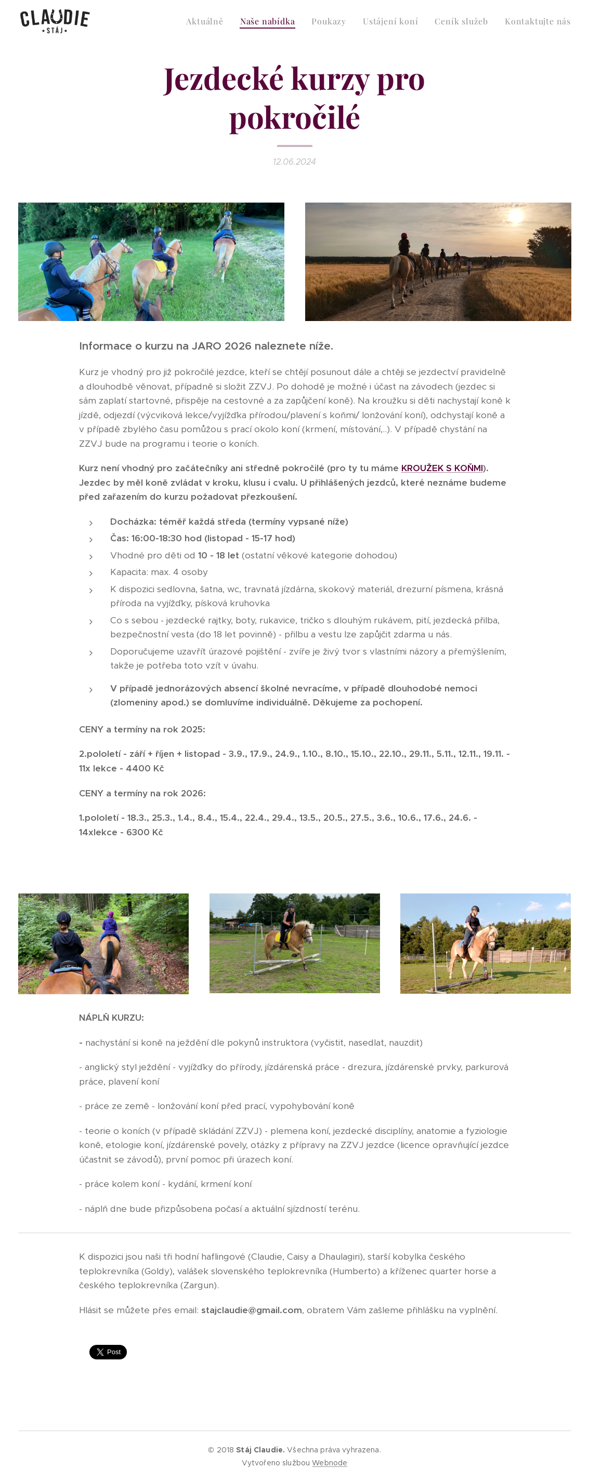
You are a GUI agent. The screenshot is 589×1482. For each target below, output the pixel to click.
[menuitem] (207, 21)
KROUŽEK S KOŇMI (442, 468)
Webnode (329, 1462)
